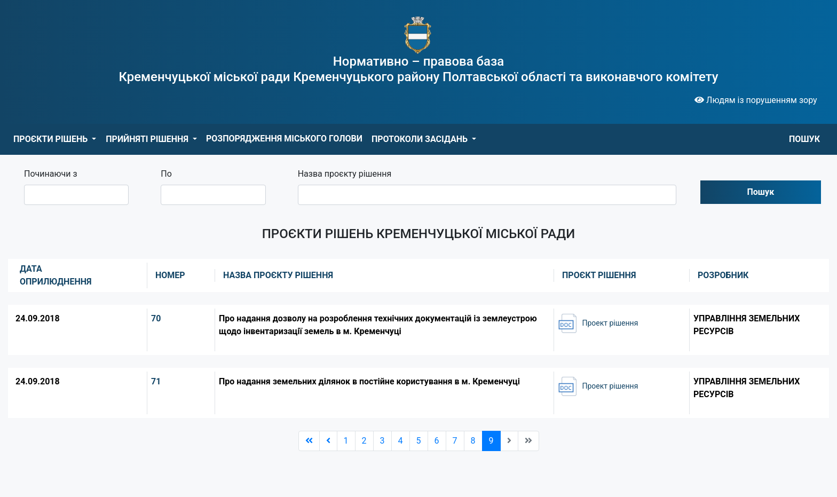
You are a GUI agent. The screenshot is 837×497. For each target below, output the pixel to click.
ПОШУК (804, 139)
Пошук (761, 192)
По (166, 174)
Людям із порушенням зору (755, 100)
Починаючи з (50, 174)
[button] (55, 139)
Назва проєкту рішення (345, 174)
